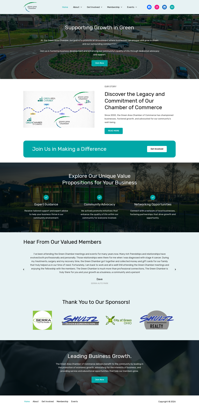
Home (67, 7)
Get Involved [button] (94, 7)
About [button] (78, 7)
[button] (81, 7)
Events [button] (130, 7)
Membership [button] (113, 7)
